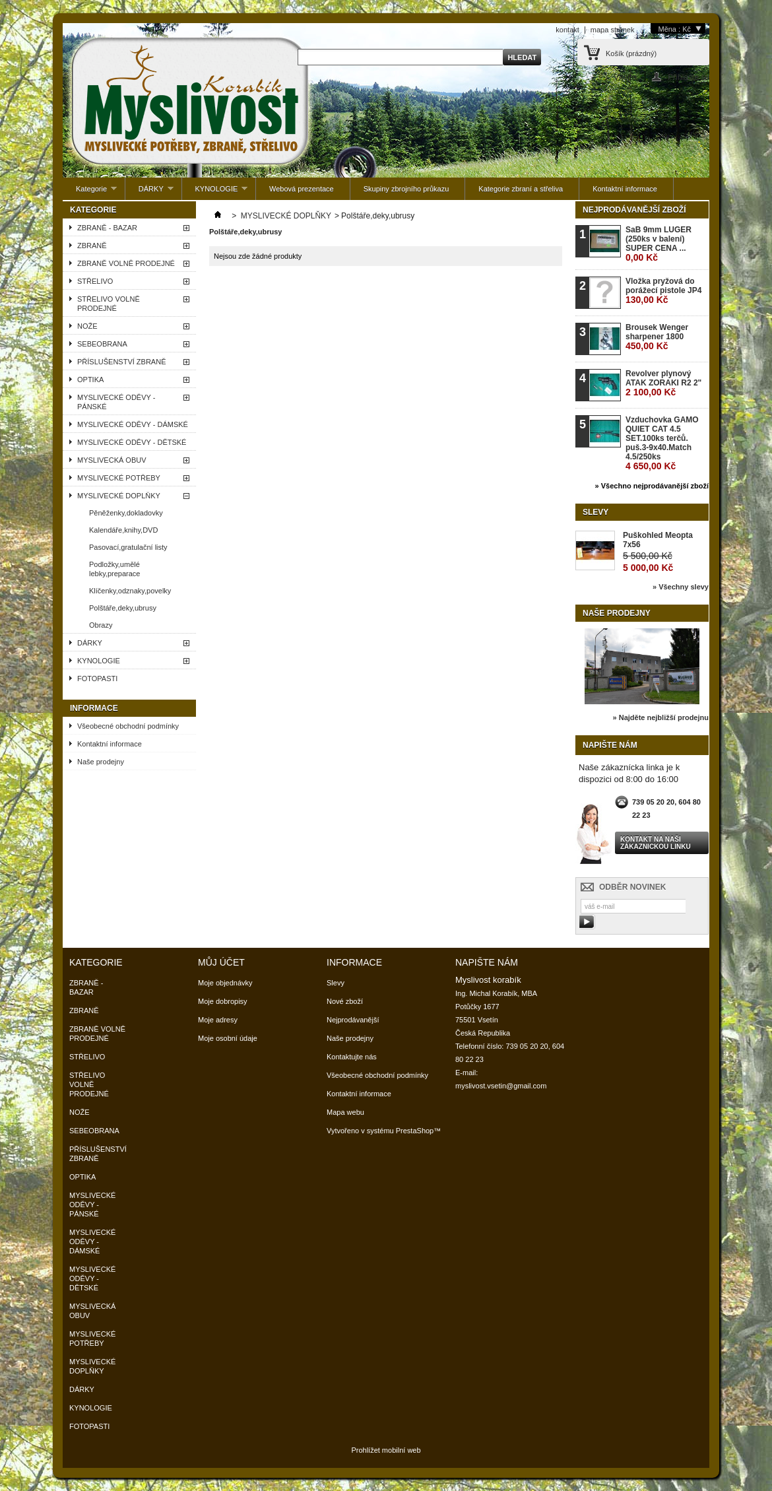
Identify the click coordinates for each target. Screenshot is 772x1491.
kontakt (567, 30)
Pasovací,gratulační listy (128, 547)
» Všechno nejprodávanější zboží (652, 486)
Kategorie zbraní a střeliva (520, 189)
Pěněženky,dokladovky (126, 513)
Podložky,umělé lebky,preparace (114, 569)
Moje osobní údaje (227, 1038)
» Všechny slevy (681, 587)
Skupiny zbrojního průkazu (406, 189)
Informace (94, 708)
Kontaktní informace (625, 189)
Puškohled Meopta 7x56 (658, 540)
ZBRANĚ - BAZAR (107, 228)
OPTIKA (90, 379)
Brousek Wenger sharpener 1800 (657, 337)
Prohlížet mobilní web (385, 1450)
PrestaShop (415, 1131)
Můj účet (221, 962)
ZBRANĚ (92, 245)
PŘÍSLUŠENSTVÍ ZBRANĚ (121, 362)
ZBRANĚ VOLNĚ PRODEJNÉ (126, 263)
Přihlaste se (688, 77)
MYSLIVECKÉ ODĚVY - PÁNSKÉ (116, 402)
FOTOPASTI (97, 678)
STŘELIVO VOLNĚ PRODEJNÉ (108, 303)
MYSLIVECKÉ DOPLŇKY (118, 496)
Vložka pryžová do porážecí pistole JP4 (663, 291)
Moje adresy (218, 1020)
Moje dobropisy (222, 1001)
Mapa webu (345, 1112)
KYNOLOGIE (215, 192)
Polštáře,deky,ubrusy (122, 608)
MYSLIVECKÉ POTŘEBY (118, 478)
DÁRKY (149, 192)
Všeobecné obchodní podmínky (128, 726)
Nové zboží (345, 1001)
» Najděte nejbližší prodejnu (661, 717)
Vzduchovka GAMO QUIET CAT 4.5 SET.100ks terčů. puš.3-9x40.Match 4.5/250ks (662, 443)
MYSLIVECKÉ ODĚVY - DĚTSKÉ (131, 442)
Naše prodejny (100, 762)
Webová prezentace (301, 189)
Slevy (595, 512)
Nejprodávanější (353, 1020)
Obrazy (100, 625)
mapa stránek (613, 30)
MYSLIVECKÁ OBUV (111, 460)
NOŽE (87, 326)
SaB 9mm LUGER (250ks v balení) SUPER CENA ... (659, 244)
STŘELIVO (95, 281)
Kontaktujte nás (352, 1057)
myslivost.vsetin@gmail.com (500, 1086)
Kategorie (90, 192)
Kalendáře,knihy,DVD (123, 530)
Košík (631, 53)
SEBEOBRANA (102, 344)
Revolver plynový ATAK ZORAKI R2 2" (663, 383)
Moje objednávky (225, 983)
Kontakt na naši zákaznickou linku (655, 843)
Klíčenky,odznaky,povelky (130, 591)
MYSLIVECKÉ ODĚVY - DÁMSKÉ (132, 424)
